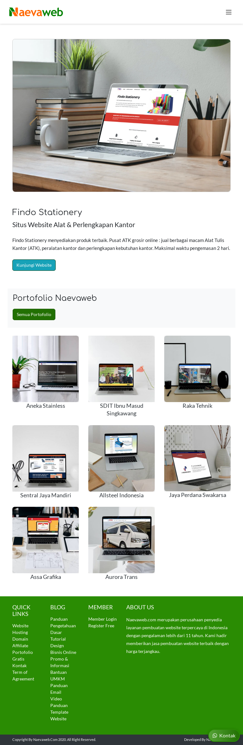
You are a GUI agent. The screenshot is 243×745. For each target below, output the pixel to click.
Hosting (20, 632)
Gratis (18, 658)
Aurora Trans (121, 577)
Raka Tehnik (197, 405)
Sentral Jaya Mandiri (45, 495)
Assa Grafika (45, 577)
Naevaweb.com (45, 739)
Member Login (102, 619)
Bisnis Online (63, 652)
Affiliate (20, 645)
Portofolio (22, 652)
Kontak (19, 665)
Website (20, 625)
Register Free (101, 625)
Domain (20, 639)
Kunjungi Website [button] (34, 265)
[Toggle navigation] (228, 12)
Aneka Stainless (45, 405)
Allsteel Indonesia (121, 495)
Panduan (59, 619)
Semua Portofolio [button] (34, 314)
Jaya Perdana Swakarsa (197, 495)
